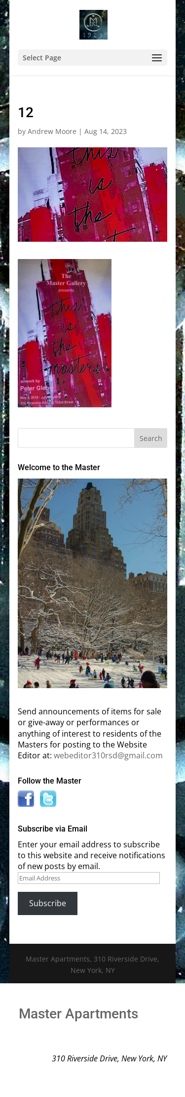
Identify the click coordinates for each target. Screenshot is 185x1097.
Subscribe (47, 903)
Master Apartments (78, 1014)
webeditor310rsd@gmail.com (108, 755)
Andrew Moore (52, 131)
